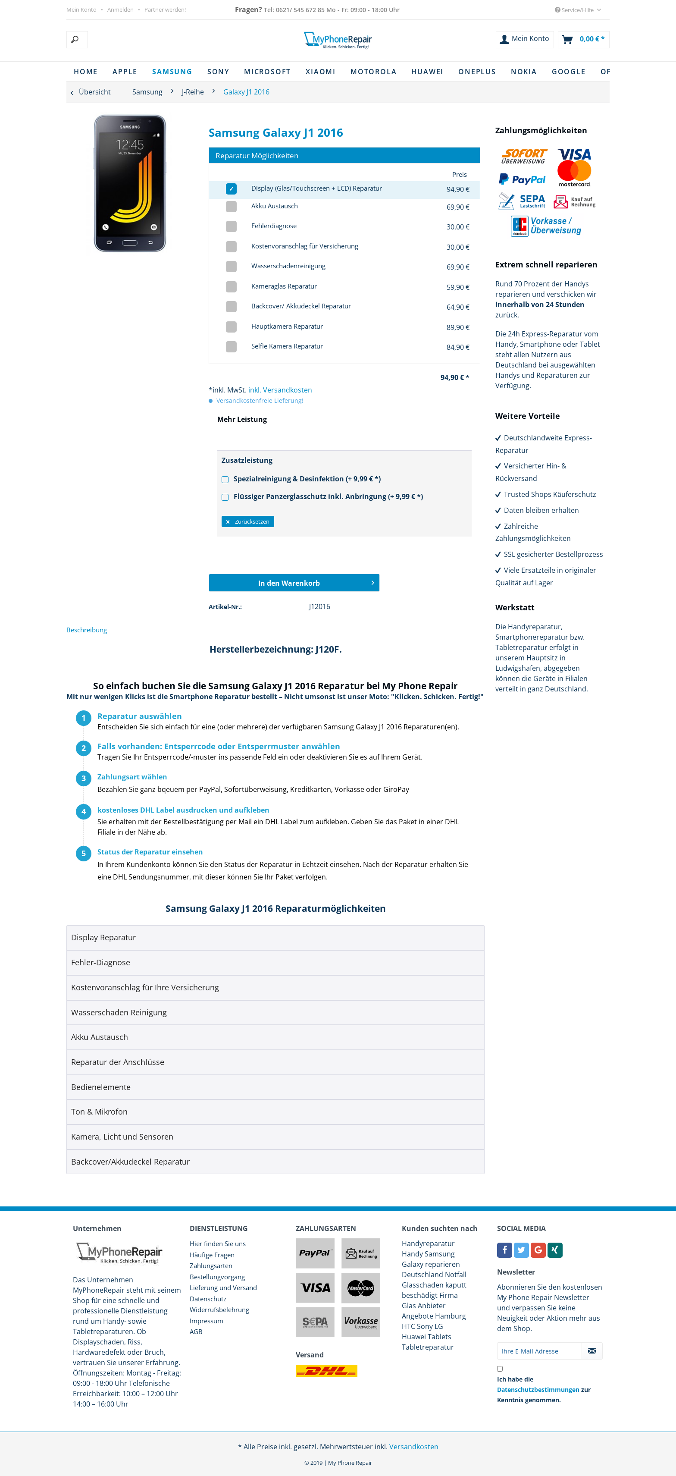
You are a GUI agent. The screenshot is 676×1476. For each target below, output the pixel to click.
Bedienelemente (101, 1087)
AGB (196, 1331)
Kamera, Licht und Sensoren (122, 1136)
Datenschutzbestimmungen (538, 1389)
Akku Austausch (99, 1037)
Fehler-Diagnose (100, 962)
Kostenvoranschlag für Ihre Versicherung (145, 987)
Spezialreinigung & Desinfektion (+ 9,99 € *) (301, 479)
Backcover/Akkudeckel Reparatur (130, 1161)
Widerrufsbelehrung (219, 1309)
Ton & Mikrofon (99, 1111)
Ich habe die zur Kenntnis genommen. (544, 1389)
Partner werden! (165, 9)
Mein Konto (81, 9)
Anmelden (120, 9)
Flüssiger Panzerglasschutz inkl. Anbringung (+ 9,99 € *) (322, 496)
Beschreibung (86, 629)
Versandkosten (413, 1446)
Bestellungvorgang (217, 1276)
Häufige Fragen (212, 1254)
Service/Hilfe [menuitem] (575, 10)
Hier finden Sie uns (218, 1243)
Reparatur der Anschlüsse (117, 1062)
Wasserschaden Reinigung (119, 1012)
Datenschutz (208, 1298)
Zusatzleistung (247, 460)
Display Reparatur (103, 937)
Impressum (206, 1320)
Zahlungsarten (211, 1265)
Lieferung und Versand (223, 1287)
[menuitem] (120, 39)
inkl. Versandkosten (280, 390)
